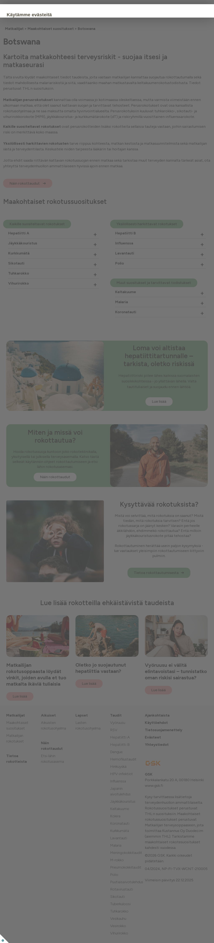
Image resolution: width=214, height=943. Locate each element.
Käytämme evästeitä (55, 14)
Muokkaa (80, 65)
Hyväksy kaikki (49, 65)
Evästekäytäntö (44, 52)
